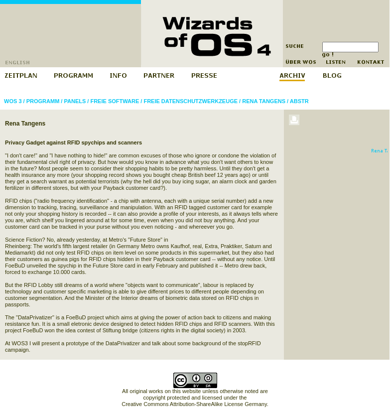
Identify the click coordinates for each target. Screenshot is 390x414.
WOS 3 (12, 101)
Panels (75, 101)
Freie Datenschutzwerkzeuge (190, 101)
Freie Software (114, 101)
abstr (299, 101)
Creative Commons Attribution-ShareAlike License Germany (194, 404)
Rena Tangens (263, 101)
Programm (43, 101)
